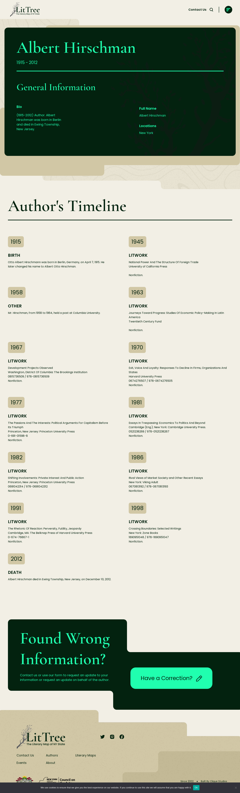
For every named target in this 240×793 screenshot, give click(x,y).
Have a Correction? (171, 678)
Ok (196, 787)
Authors (52, 755)
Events (22, 763)
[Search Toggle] (211, 10)
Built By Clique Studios (214, 781)
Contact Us (197, 9)
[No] (235, 787)
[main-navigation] (228, 9)
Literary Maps (85, 755)
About (50, 763)
